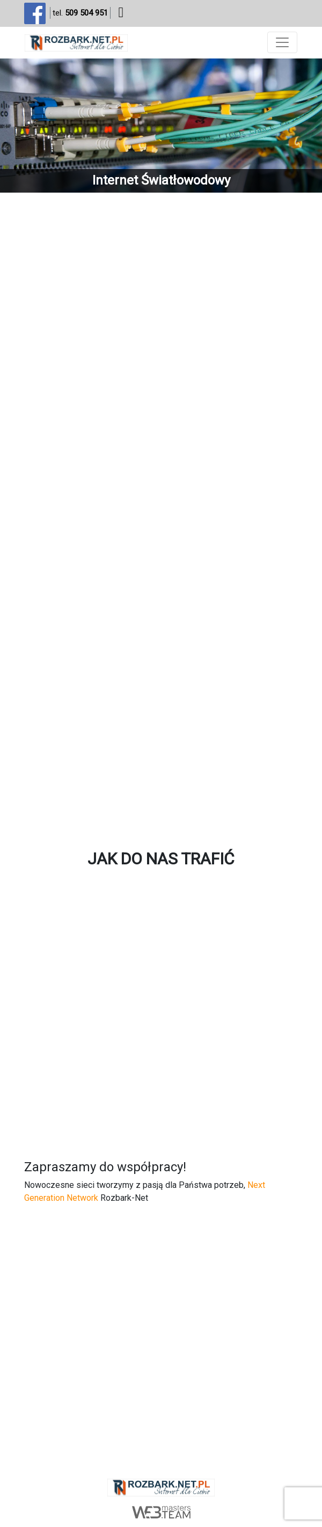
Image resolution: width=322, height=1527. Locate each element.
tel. (80, 13)
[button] (161, 125)
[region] (161, 125)
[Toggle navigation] (282, 42)
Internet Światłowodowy (161, 180)
